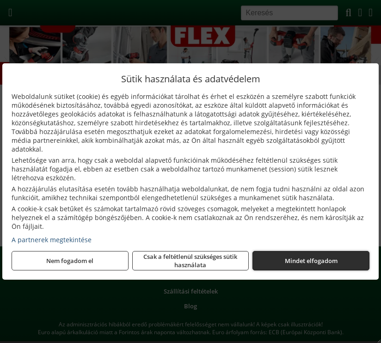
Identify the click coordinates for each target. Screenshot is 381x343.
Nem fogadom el (69, 261)
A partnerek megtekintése (52, 239)
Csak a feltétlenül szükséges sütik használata (190, 260)
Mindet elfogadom (311, 261)
